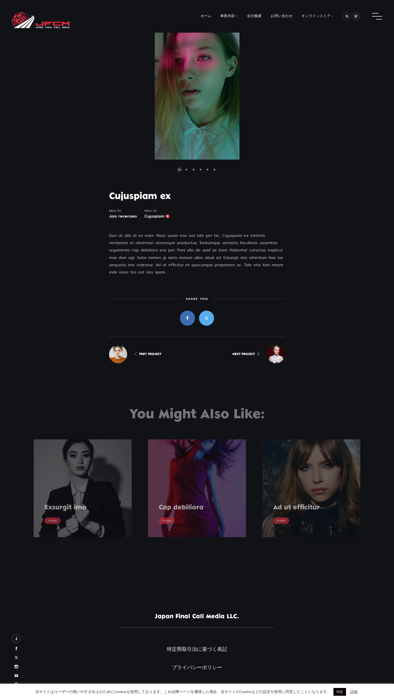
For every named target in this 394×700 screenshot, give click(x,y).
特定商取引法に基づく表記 (197, 649)
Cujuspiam (154, 216)
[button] (140, 96)
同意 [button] (339, 691)
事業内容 (227, 16)
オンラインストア (316, 16)
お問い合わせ (281, 16)
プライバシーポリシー (197, 667)
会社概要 (254, 16)
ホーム (206, 16)
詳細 (354, 691)
